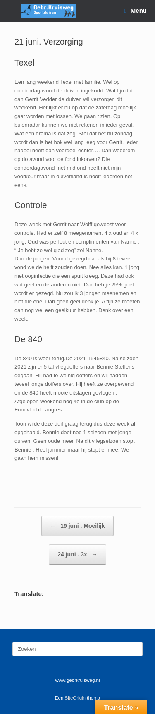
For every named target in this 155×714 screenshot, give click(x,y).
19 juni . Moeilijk (77, 526)
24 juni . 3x (77, 554)
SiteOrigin (75, 697)
